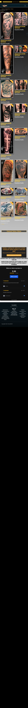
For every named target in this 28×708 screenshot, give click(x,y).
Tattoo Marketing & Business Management (5, 312)
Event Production (5, 317)
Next (3, 11)
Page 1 (12, 8)
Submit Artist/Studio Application (14, 255)
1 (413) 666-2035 (14, 314)
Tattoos (3, 8)
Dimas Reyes (7, 8)
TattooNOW (14, 311)
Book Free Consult (17, 1)
